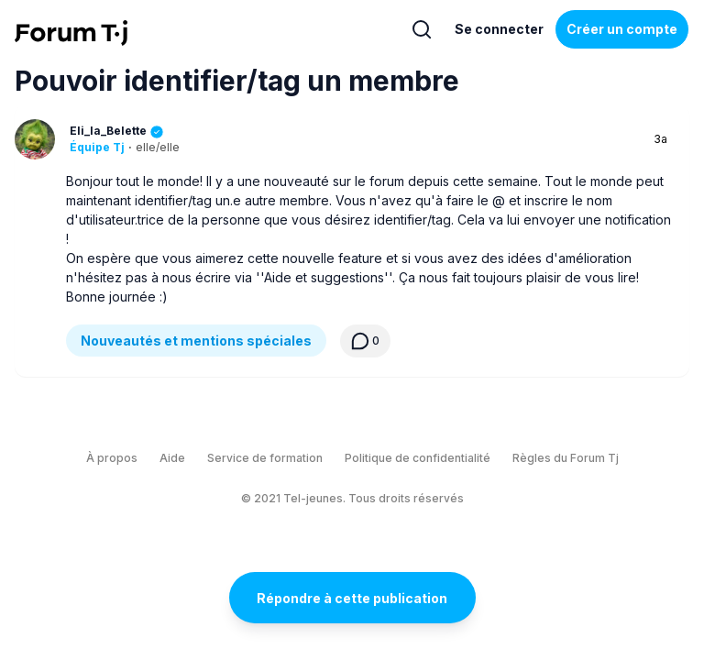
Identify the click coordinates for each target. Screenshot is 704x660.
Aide (172, 458)
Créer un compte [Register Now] (621, 29)
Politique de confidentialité (417, 458)
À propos (112, 458)
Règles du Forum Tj (565, 458)
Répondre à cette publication (352, 598)
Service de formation (265, 458)
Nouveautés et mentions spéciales (196, 340)
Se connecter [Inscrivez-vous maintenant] (499, 29)
